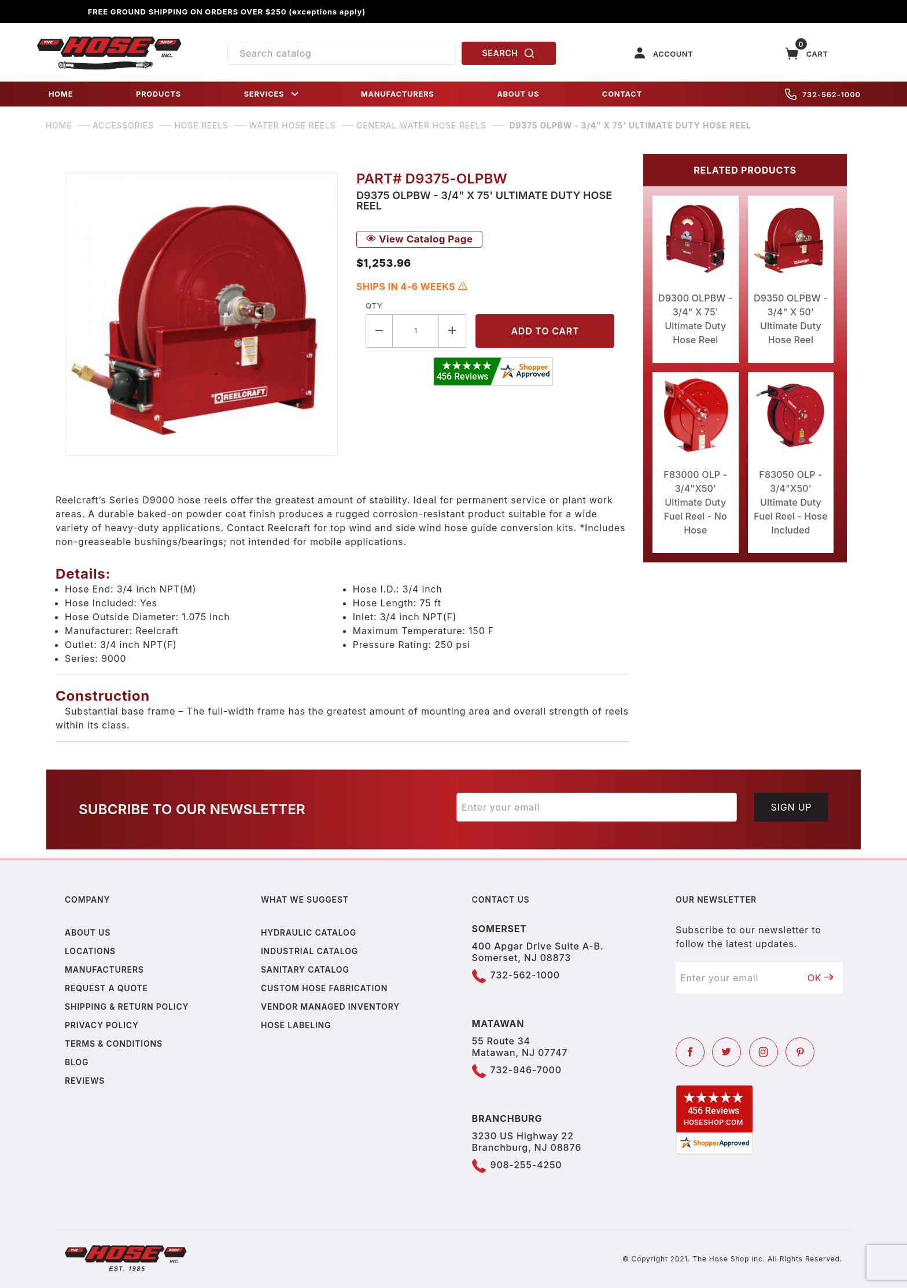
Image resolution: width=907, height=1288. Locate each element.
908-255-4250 (526, 1165)
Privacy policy (102, 1025)
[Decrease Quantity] (379, 330)
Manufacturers (104, 969)
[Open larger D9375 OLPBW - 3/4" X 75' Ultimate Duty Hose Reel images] (201, 314)
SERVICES (272, 94)
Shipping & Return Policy (127, 1006)
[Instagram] (763, 1051)
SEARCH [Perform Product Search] (509, 53)
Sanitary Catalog (305, 969)
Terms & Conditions (114, 1043)
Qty (374, 305)
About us (87, 932)
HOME (61, 94)
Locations (90, 951)
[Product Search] (341, 53)
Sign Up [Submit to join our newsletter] (791, 807)
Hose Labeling (296, 1025)
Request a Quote (106, 988)
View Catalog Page (419, 239)
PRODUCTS (158, 94)
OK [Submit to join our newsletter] (821, 978)
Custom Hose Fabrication (324, 988)
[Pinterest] (800, 1051)
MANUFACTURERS (397, 94)
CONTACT (622, 94)
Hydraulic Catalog (308, 932)
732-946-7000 (526, 1070)
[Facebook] (690, 1051)
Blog (77, 1062)
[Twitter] (726, 1051)
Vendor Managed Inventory (330, 1006)
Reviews (85, 1080)
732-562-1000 (823, 94)
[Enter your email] (596, 807)
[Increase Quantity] (452, 330)
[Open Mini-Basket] (807, 53)
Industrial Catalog (309, 951)
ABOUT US (518, 94)
